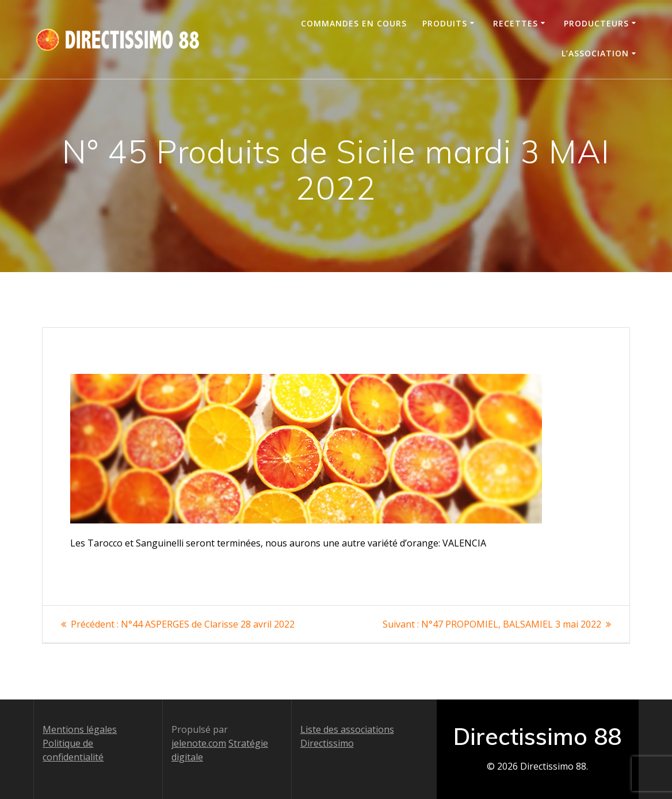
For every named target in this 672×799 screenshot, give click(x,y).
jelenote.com (198, 743)
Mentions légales (80, 729)
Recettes (515, 23)
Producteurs (596, 23)
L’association (595, 53)
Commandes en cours (354, 23)
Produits (444, 23)
